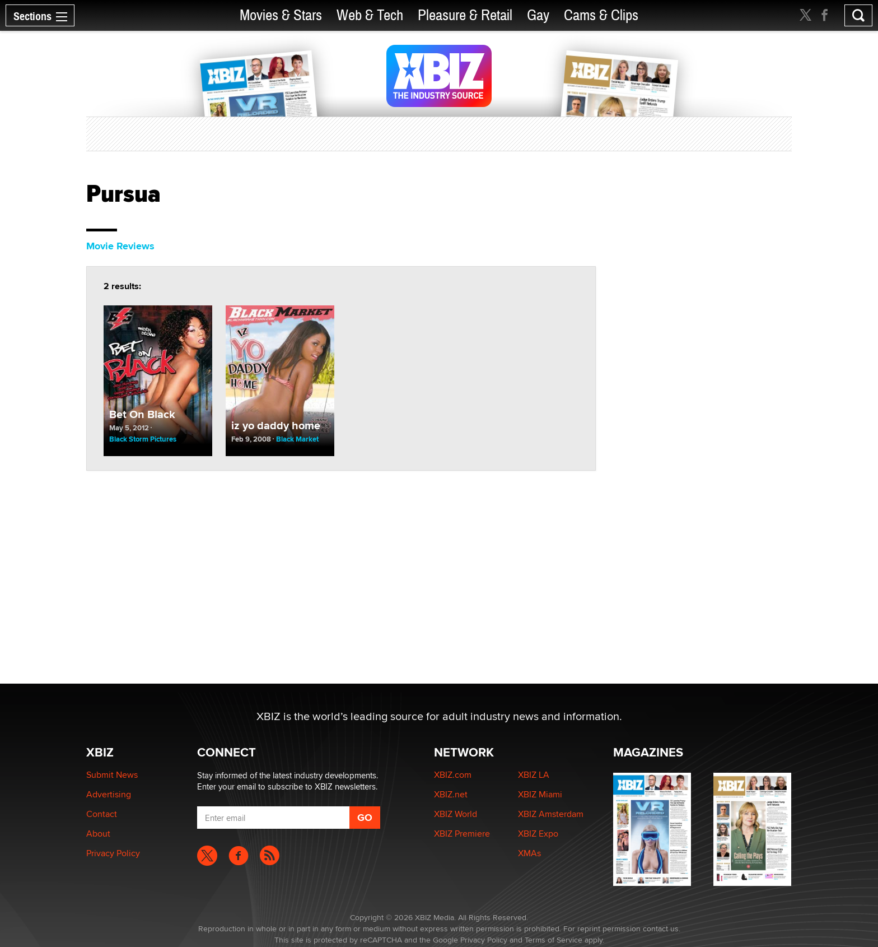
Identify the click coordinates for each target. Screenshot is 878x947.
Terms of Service (553, 939)
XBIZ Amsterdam (550, 813)
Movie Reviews (120, 246)
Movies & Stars (281, 15)
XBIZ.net (451, 794)
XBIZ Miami (540, 794)
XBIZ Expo (538, 833)
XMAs (529, 853)
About (98, 833)
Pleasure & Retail (465, 15)
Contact (101, 813)
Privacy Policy (113, 853)
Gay (538, 15)
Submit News (112, 774)
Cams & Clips (601, 15)
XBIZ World (455, 813)
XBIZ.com (452, 774)
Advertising (108, 794)
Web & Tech (370, 15)
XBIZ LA (533, 774)
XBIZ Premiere (462, 833)
